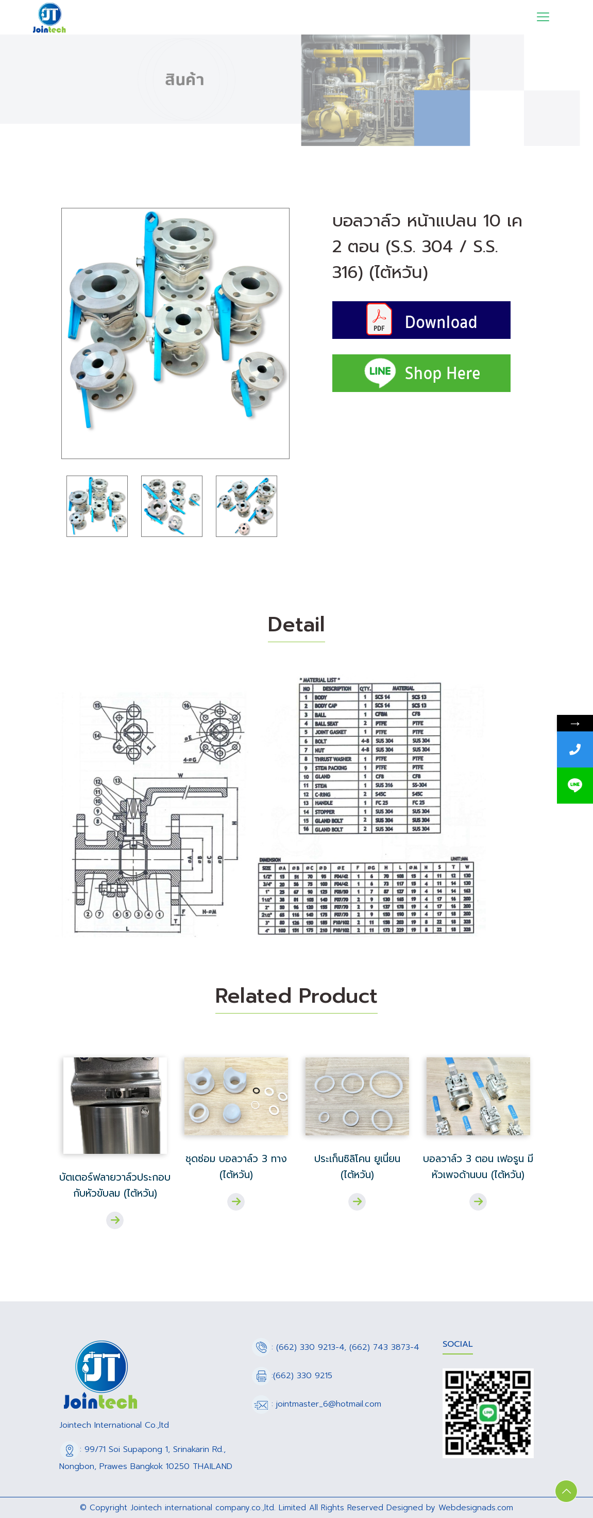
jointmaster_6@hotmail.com (328, 1404)
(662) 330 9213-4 (310, 1347)
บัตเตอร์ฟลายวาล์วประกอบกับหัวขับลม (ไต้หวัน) (115, 1185)
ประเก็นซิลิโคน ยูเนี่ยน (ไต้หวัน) (357, 1166)
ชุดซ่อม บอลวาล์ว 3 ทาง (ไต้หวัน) (236, 1166)
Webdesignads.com (475, 1507)
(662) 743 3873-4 (384, 1347)
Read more (115, 1220)
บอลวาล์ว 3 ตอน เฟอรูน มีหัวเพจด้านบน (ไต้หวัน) (478, 1166)
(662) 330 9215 (302, 1375)
